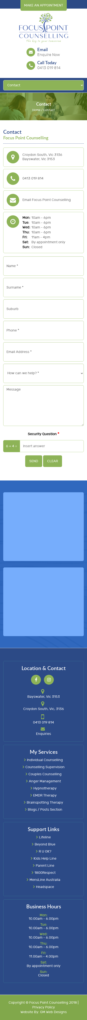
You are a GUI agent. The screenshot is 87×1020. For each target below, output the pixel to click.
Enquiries (43, 734)
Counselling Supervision (45, 767)
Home (36, 110)
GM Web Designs (53, 1012)
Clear (52, 461)
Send (33, 461)
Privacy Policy (43, 1007)
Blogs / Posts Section (45, 809)
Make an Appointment (43, 5)
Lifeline (45, 837)
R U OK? (45, 851)
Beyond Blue (45, 844)
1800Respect (45, 872)
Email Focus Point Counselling (46, 200)
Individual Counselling (45, 760)
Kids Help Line (45, 858)
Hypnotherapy (45, 788)
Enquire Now (48, 55)
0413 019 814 (49, 68)
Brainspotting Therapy (45, 802)
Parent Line (45, 865)
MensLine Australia (45, 880)
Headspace (45, 887)
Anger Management (45, 781)
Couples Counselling (45, 774)
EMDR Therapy (45, 795)
